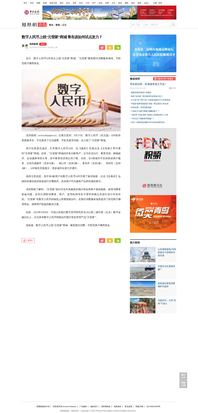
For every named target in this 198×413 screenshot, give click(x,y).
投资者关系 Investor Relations (64, 406)
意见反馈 (128, 406)
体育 (74, 3)
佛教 (126, 3)
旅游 (120, 3)
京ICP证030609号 (153, 406)
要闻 (58, 25)
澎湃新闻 (33, 44)
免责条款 (117, 406)
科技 (100, 3)
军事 (107, 3)
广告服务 (83, 406)
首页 (25, 3)
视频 (38, 3)
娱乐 (68, 3)
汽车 (87, 3)
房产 (94, 3)
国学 (133, 3)
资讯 (32, 3)
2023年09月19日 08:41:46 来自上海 (43, 47)
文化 (113, 3)
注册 (155, 3)
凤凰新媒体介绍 (43, 406)
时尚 (81, 3)
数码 (139, 3)
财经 (61, 3)
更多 (146, 3)
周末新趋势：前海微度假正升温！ (148, 84)
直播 (45, 3)
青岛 (51, 25)
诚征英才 (94, 406)
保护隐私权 (105, 406)
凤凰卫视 (53, 3)
